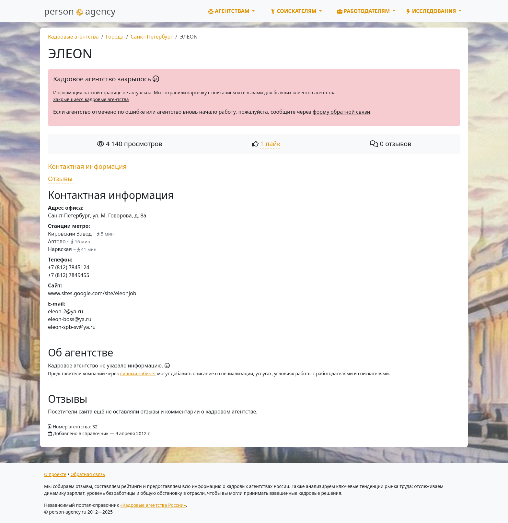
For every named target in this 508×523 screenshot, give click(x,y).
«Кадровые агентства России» (153, 505)
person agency (80, 11)
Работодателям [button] (364, 11)
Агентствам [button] (229, 11)
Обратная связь (87, 474)
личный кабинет (138, 373)
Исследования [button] (431, 11)
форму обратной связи (341, 111)
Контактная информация (87, 166)
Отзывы (60, 178)
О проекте (55, 474)
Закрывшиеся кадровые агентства (91, 99)
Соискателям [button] (294, 11)
